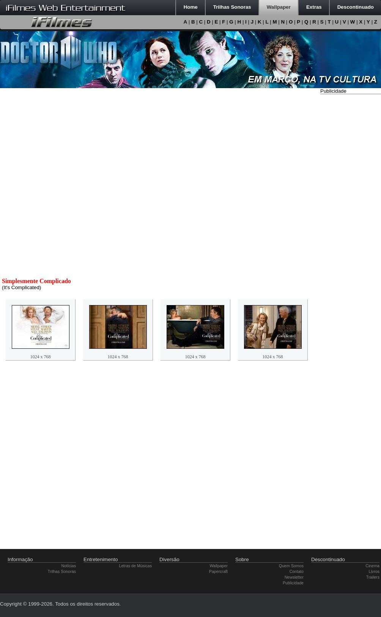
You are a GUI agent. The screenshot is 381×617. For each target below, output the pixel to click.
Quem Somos (291, 565)
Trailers (372, 577)
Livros (374, 571)
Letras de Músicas (135, 565)
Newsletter (294, 577)
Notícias (68, 565)
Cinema (372, 565)
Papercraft (218, 571)
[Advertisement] (350, 210)
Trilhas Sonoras (62, 571)
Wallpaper (218, 565)
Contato (297, 571)
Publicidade (293, 583)
